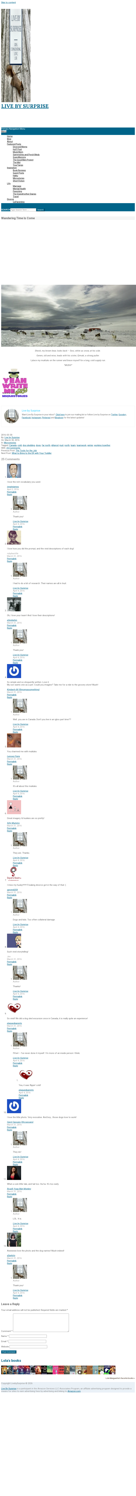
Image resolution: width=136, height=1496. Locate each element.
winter (90, 445)
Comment (6, 1334)
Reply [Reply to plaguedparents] (9, 1031)
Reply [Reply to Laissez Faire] (9, 764)
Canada (13, 445)
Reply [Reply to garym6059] (9, 897)
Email (4, 1345)
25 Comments (13, 448)
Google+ (122, 414)
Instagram (36, 417)
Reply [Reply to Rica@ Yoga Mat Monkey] (9, 1196)
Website (5, 1350)
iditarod (54, 445)
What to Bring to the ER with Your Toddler (32, 453)
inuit (61, 445)
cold (20, 445)
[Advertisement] (27, 252)
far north (46, 445)
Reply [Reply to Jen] (9, 964)
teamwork (81, 445)
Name (4, 1339)
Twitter (114, 414)
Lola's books (11, 1364)
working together (102, 445)
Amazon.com (74, 1394)
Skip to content (8, 2)
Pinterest (46, 417)
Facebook (26, 417)
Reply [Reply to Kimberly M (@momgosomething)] (9, 697)
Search (5, 209)
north (67, 445)
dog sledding (29, 445)
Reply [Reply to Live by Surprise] (15, 529)
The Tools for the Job (26, 450)
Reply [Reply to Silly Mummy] (9, 831)
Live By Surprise (8, 1392)
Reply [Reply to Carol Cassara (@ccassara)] (9, 1130)
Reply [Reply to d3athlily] (9, 1263)
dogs (38, 445)
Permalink (11, 492)
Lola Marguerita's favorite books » (120, 1381)
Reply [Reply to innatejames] (9, 494)
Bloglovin (59, 417)
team (73, 445)
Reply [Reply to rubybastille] (9, 561)
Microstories (10, 442)
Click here (60, 414)
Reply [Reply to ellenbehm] (9, 628)
